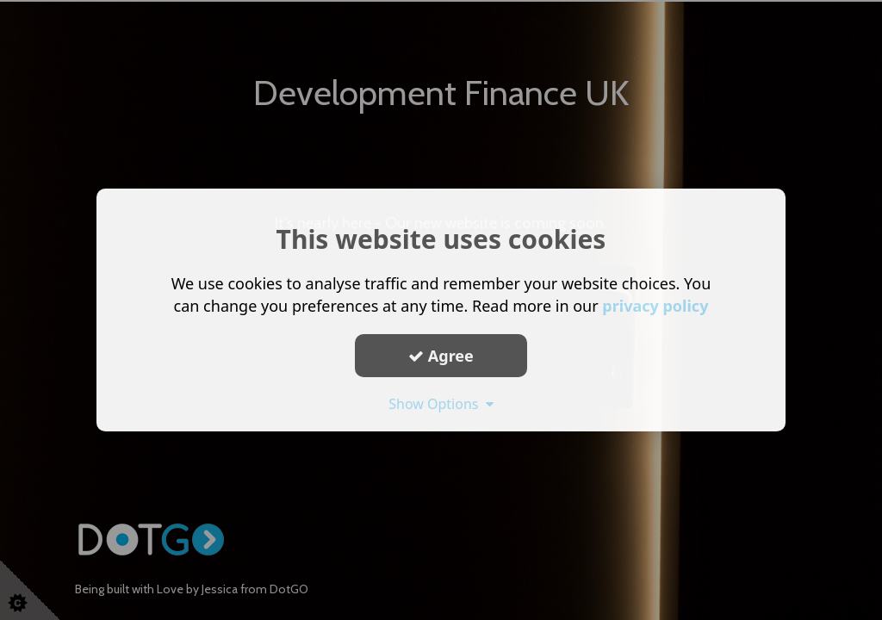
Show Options (441, 403)
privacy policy (655, 305)
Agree (441, 354)
